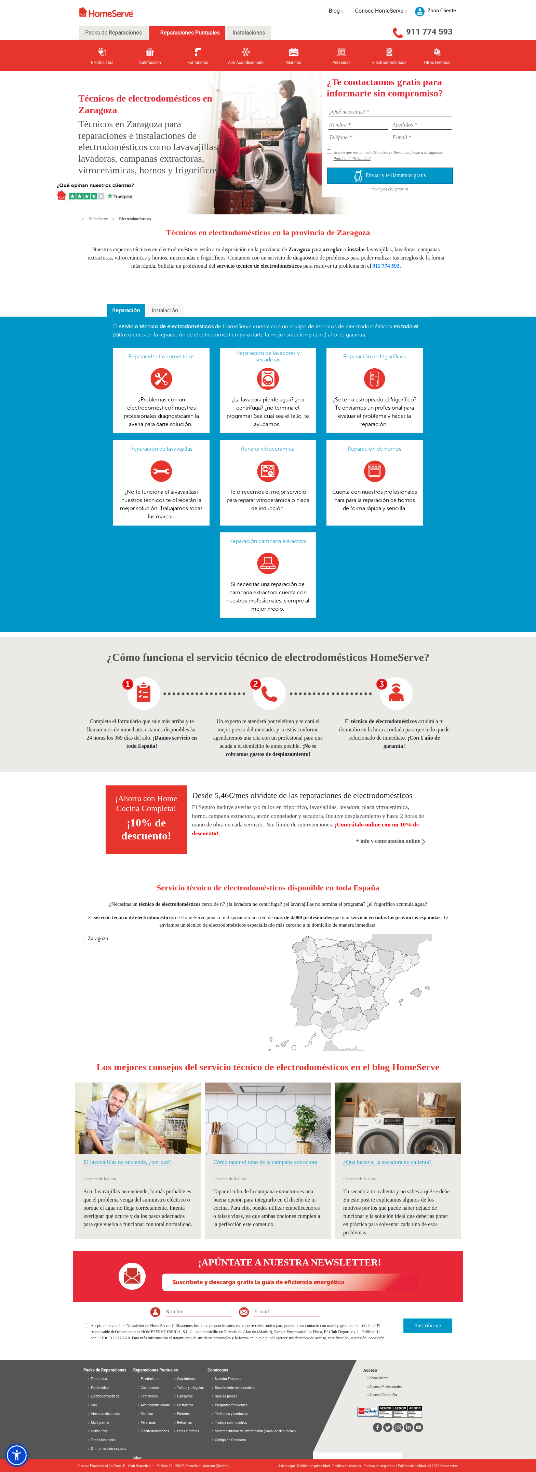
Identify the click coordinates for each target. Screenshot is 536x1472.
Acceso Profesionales (384, 1387)
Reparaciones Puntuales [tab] (189, 32)
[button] (17, 1455)
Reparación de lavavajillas (161, 449)
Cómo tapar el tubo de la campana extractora (265, 1162)
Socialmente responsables (233, 1388)
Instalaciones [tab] (248, 32)
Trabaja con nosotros (229, 1422)
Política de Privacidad (352, 158)
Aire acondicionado (104, 1414)
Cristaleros (183, 1405)
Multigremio (98, 1422)
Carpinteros (184, 1379)
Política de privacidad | (315, 1466)
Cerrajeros (183, 1396)
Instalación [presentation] (165, 310)
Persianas (146, 1422)
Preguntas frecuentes (229, 1405)
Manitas (145, 1414)
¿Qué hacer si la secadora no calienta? (387, 1162)
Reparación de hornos (374, 449)
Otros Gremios (186, 1431)
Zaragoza (98, 938)
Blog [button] (337, 11)
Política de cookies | (347, 1466)
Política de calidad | (413, 1466)
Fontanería (97, 1379)
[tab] (126, 310)
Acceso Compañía (382, 1395)
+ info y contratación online (390, 841)
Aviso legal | (287, 1466)
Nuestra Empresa (226, 1379)
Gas (92, 1405)
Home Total (98, 1431)
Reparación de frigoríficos (374, 356)
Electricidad (98, 1388)
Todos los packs (102, 1440)
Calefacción (148, 1388)
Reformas (183, 1422)
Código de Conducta (229, 1440)
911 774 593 (429, 32)
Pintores (182, 1414)
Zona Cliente (377, 1378)
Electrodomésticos (135, 218)
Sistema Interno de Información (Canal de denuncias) (255, 1431)
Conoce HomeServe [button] (381, 11)
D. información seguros (107, 1448)
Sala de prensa (224, 1396)
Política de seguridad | (380, 1466)
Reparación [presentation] (126, 310)
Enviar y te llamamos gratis (390, 176)
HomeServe (99, 218)
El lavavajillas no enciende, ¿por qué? (127, 1162)
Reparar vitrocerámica (268, 449)
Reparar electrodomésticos (161, 356)
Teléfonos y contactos (230, 1414)
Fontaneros (147, 1396)
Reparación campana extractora (268, 541)
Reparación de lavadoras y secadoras (268, 356)
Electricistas (148, 1379)
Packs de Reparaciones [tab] (113, 32)
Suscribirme (428, 1325)
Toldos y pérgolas (189, 1388)
